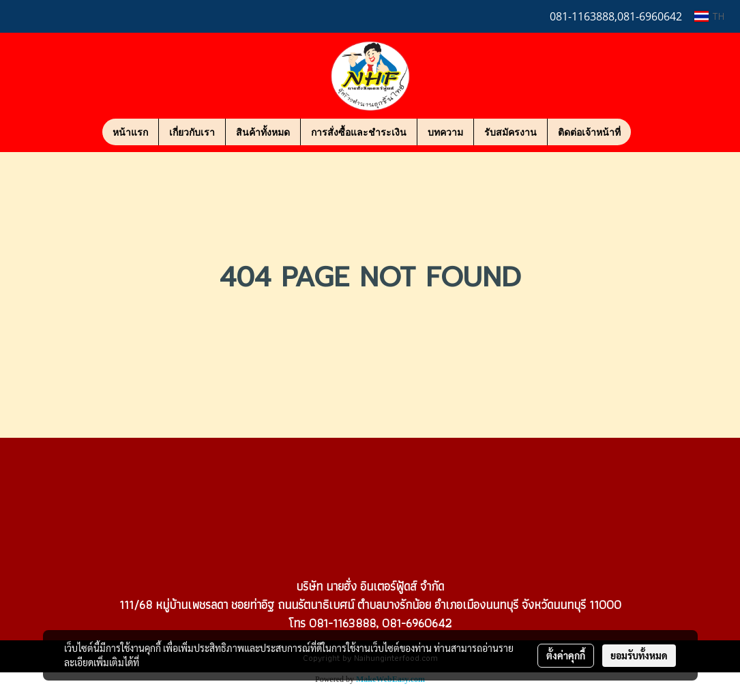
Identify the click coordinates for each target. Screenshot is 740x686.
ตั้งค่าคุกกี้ (565, 655)
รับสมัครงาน (510, 131)
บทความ (445, 131)
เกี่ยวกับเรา (192, 131)
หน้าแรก (130, 131)
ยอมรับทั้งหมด (639, 655)
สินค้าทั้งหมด (263, 131)
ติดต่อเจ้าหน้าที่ (589, 131)
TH (709, 16)
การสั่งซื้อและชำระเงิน (358, 131)
